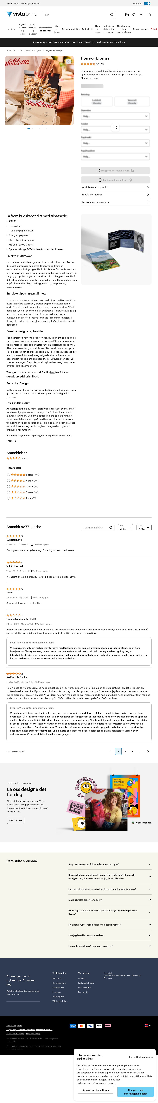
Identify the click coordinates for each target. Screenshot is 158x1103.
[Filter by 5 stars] (8, 482)
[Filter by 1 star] (8, 506)
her (52, 380)
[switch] (144, 3)
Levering (56, 1003)
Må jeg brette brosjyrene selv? (85, 912)
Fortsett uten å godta (141, 1056)
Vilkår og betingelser (15, 1062)
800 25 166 (11, 1054)
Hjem (9, 50)
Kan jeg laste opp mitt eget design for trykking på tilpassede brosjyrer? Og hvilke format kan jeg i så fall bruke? (101, 889)
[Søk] (112, 15)
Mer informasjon (90, 78)
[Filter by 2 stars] (8, 500)
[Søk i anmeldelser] (95, 536)
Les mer (10, 405)
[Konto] (141, 15)
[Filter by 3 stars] (8, 494)
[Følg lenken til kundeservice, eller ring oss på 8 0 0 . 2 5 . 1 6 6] (120, 15)
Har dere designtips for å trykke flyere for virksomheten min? (102, 901)
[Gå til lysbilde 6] (46, 128)
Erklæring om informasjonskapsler (95, 1083)
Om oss (82, 989)
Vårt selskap (89, 985)
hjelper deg (21, 1003)
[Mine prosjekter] (127, 14)
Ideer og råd (58, 1007)
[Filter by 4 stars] (8, 488)
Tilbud (154, 29)
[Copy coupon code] (93, 42)
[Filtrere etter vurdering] (125, 535)
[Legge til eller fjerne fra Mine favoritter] (68, 61)
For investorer (84, 1001)
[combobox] (77, 14)
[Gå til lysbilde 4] (39, 128)
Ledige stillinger (82, 995)
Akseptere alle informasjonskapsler (135, 1092)
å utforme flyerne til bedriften (27, 345)
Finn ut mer (15, 832)
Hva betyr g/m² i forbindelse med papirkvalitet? (94, 937)
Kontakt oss (58, 998)
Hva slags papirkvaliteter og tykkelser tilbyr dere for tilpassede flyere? (102, 925)
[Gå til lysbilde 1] (28, 128)
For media (83, 1006)
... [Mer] (18, 50)
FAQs (11, 449)
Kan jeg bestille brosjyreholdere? (86, 947)
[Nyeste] (144, 535)
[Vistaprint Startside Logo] (21, 15)
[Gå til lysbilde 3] (35, 128)
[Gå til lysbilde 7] (49, 128)
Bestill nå (120, 42)
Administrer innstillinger (95, 1090)
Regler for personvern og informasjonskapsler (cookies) (29, 1058)
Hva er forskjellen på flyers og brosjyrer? (90, 958)
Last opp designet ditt (115, 189)
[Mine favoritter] (133, 14)
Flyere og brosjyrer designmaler (41, 443)
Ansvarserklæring (33, 1062)
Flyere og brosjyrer (55, 50)
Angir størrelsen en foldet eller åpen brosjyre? (93, 876)
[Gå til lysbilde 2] (32, 128)
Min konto (57, 989)
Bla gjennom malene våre (115, 179)
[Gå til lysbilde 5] (42, 128)
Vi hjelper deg (63, 985)
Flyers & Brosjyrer (32, 50)
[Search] (111, 536)
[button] (59, 764)
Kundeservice (59, 994)
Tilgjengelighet (59, 1012)
